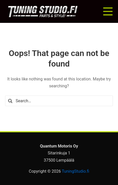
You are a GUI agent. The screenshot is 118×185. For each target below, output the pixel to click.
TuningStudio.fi (75, 171)
